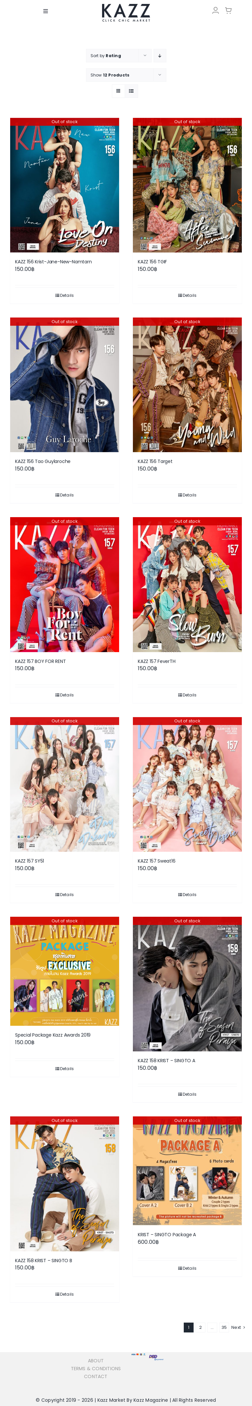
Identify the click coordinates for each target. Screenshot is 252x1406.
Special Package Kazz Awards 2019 (53, 1035)
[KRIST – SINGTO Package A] (187, 1170)
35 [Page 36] (224, 1327)
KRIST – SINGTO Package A (167, 1234)
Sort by (106, 55)
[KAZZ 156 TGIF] (187, 185)
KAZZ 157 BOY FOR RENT (40, 661)
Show (110, 74)
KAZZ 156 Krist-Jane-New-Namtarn (53, 261)
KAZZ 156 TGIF (152, 261)
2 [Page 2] (200, 1327)
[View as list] (131, 90)
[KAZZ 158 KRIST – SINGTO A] (187, 984)
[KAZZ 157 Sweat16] (187, 784)
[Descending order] (160, 55)
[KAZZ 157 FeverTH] (187, 584)
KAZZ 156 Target (155, 461)
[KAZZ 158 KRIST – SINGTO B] (64, 1183)
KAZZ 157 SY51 (29, 861)
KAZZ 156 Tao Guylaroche (43, 461)
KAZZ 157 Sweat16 (157, 861)
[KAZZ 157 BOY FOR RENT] (64, 584)
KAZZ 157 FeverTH (157, 661)
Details (67, 295)
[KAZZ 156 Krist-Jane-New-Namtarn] (64, 185)
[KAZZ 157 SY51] (64, 784)
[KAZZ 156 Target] (187, 384)
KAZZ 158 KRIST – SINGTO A (166, 1060)
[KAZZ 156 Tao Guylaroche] (64, 384)
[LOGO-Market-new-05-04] (126, 6)
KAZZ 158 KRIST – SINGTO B (43, 1260)
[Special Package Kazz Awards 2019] (64, 971)
